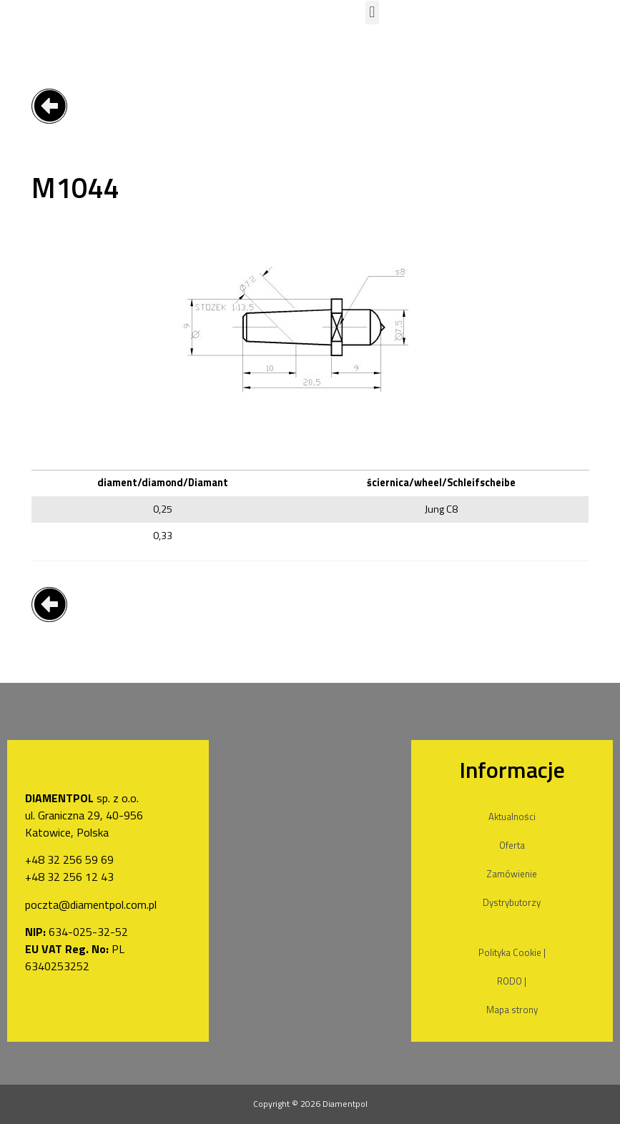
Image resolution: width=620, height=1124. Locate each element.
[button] (372, 12)
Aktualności (512, 816)
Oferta (512, 845)
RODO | (511, 981)
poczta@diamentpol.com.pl (91, 904)
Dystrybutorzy (512, 902)
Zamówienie (511, 874)
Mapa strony (512, 1009)
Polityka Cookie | (512, 952)
